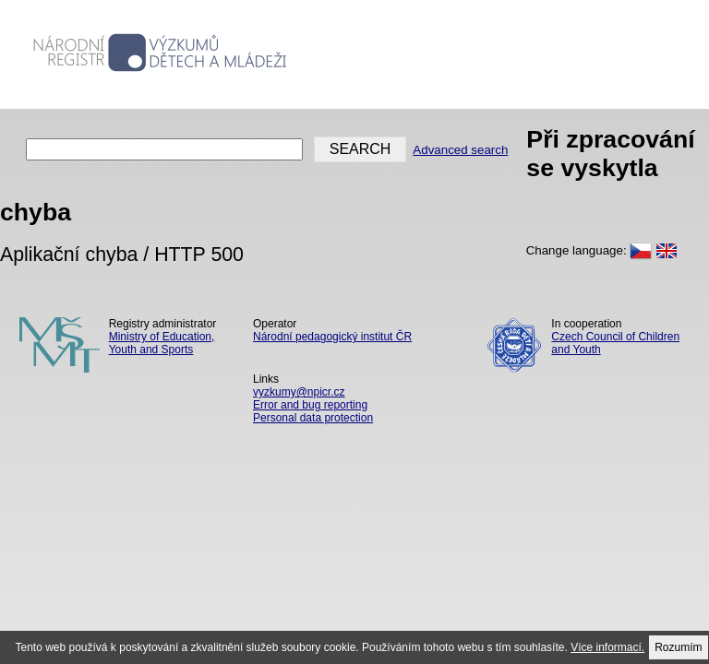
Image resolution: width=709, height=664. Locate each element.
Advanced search (460, 150)
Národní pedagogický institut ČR (332, 336)
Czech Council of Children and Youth (615, 343)
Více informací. (607, 647)
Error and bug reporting (310, 404)
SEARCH (360, 149)
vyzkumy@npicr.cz (299, 391)
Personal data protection (313, 417)
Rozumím (678, 647)
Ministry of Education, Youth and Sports (162, 343)
